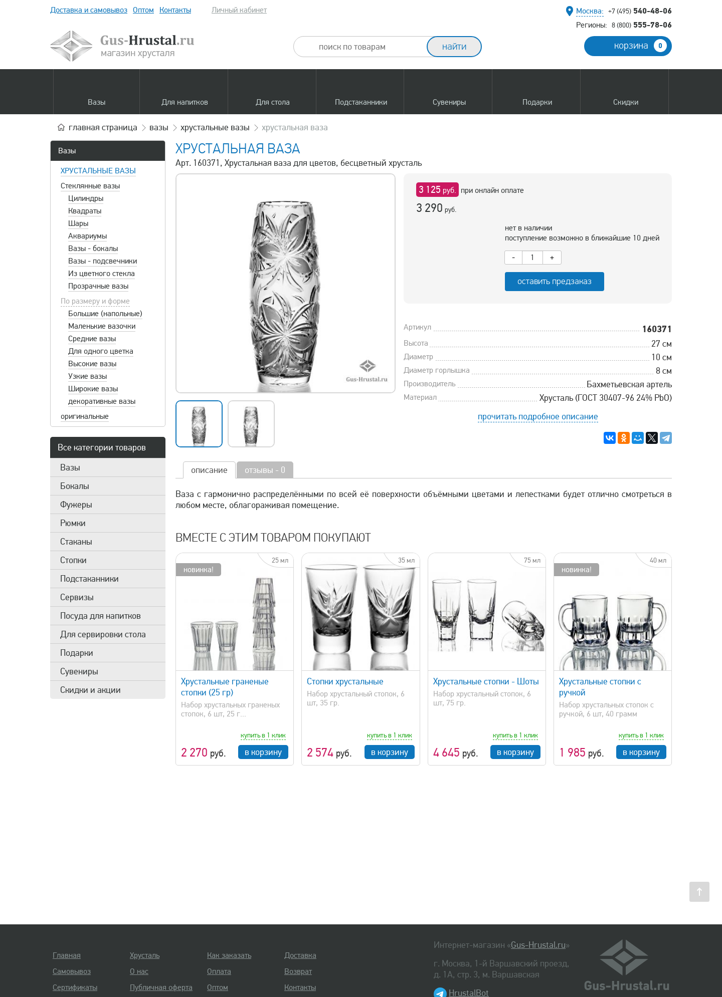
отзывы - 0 (265, 469)
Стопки (73, 560)
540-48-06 (640, 11)
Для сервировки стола (103, 634)
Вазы (67, 151)
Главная (67, 955)
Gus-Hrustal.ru (538, 944)
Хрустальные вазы (98, 171)
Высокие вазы (92, 364)
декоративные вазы (101, 401)
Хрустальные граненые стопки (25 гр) (225, 687)
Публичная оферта (161, 987)
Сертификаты (75, 987)
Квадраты (84, 211)
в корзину (263, 752)
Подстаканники (89, 578)
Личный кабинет (239, 10)
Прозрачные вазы (98, 286)
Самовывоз (72, 971)
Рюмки (73, 523)
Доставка (300, 955)
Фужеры (76, 504)
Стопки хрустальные (345, 681)
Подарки (76, 652)
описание (209, 469)
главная (103, 127)
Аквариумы (87, 236)
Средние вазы (92, 339)
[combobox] (369, 46)
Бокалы (74, 485)
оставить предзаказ (554, 281)
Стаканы (76, 541)
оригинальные (85, 416)
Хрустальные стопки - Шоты (486, 681)
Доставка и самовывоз (88, 10)
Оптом (143, 10)
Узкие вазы (87, 376)
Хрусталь (144, 955)
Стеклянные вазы (90, 186)
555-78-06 (642, 25)
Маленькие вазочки (101, 326)
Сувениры (79, 671)
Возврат (298, 971)
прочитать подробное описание (538, 416)
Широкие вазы (93, 389)
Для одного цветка (100, 351)
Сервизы (77, 597)
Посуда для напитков (100, 615)
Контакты (175, 10)
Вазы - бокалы (93, 248)
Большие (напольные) (105, 314)
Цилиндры (85, 198)
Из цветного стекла (101, 274)
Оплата (219, 971)
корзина (640, 45)
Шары (78, 223)
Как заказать (229, 955)
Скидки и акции (90, 689)
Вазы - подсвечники (102, 261)
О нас (139, 971)
